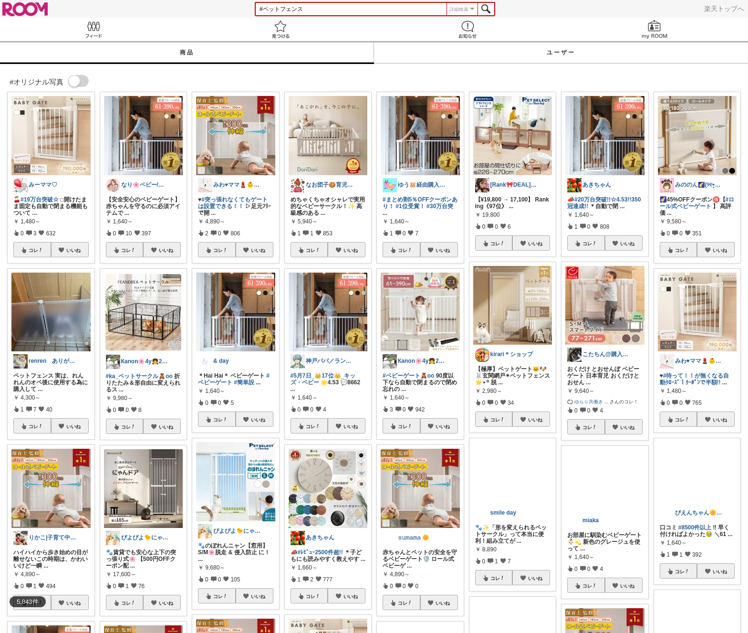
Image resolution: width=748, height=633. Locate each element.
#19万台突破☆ (40, 199)
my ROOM (654, 29)
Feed (93, 29)
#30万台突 (439, 206)
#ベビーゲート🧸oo (408, 375)
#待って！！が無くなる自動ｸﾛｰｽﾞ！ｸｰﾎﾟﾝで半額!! (694, 379)
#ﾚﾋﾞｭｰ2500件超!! (320, 552)
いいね (73, 250)
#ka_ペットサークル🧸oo (139, 376)
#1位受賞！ (410, 206)
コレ (36, 250)
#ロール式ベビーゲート (697, 203)
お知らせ (467, 29)
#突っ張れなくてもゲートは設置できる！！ (233, 203)
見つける (280, 29)
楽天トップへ (724, 8)
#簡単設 (244, 382)
